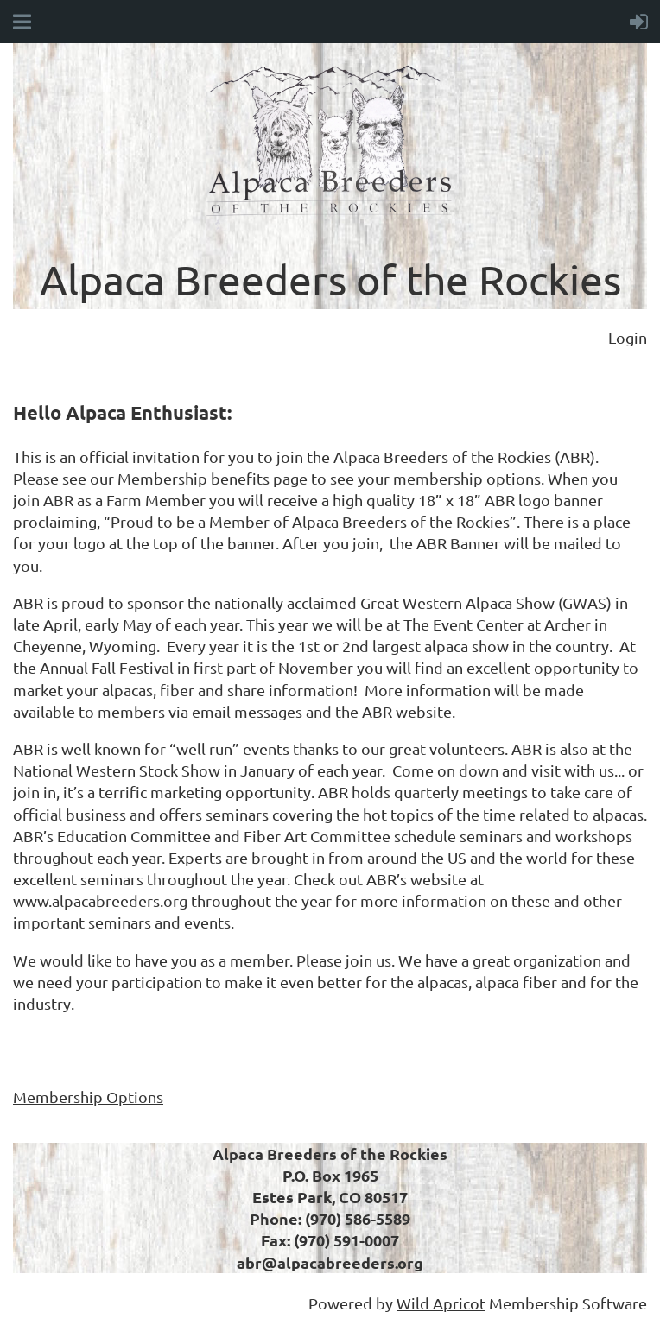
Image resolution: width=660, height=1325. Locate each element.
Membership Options (88, 1096)
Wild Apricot (441, 1303)
